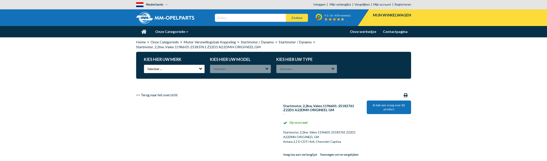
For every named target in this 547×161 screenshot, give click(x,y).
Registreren (402, 4)
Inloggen (319, 4)
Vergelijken (362, 4)
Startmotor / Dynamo (257, 42)
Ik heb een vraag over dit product (389, 107)
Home (141, 42)
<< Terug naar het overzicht (157, 95)
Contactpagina (395, 31)
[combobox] (261, 18)
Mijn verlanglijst (340, 4)
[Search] (297, 18)
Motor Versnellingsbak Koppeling (210, 42)
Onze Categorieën (170, 31)
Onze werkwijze (363, 31)
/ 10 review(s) (337, 15)
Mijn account (382, 4)
